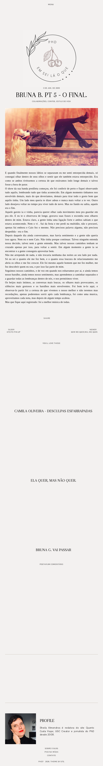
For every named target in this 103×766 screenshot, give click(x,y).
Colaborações (39, 101)
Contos (51, 101)
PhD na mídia (51, 752)
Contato (51, 755)
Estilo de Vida (63, 101)
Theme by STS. (58, 761)
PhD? (41, 761)
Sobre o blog (51, 748)
